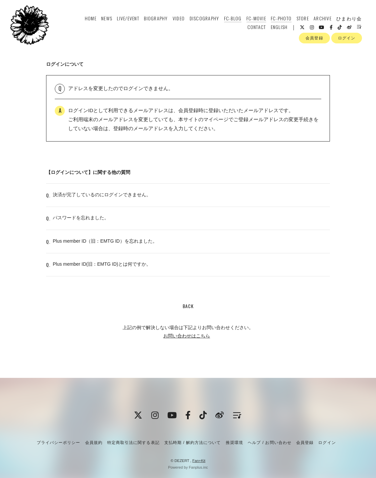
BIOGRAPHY (155, 18)
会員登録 (314, 39)
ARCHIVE (322, 18)
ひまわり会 (348, 18)
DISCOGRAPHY (204, 18)
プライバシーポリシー (58, 442)
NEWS (106, 18)
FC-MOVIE (255, 18)
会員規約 (94, 442)
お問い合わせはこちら (186, 340)
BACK (188, 310)
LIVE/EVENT (128, 18)
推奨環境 (234, 442)
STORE (302, 18)
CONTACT (256, 27)
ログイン (346, 39)
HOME (90, 18)
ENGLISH (278, 27)
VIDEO (178, 18)
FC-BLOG (232, 18)
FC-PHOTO (280, 18)
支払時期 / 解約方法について (192, 442)
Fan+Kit (198, 461)
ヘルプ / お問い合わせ (269, 442)
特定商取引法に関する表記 (133, 442)
